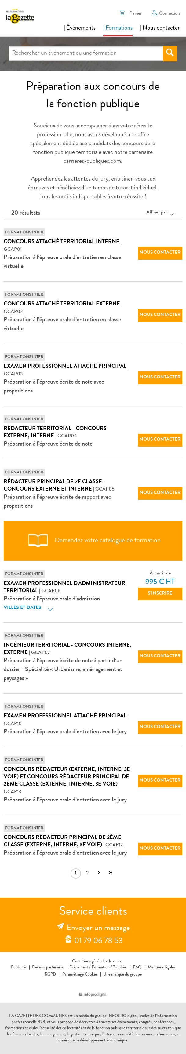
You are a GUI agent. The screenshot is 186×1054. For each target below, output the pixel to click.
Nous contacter (160, 253)
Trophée (119, 967)
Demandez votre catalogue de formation (93, 541)
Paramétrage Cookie (79, 974)
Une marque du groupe (121, 974)
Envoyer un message (98, 928)
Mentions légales (161, 967)
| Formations (118, 28)
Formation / (102, 967)
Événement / (80, 967)
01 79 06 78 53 (98, 942)
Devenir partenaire (47, 967)
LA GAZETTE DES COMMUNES (38, 1016)
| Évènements (80, 28)
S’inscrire (160, 594)
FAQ (137, 967)
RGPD (50, 974)
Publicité (18, 967)
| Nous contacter (160, 28)
